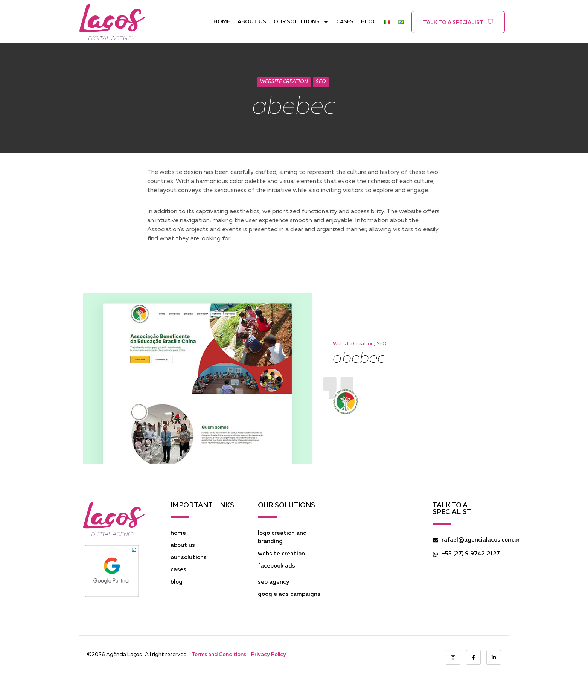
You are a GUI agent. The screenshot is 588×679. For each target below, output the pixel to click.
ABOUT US (252, 21)
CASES (344, 21)
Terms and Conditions (219, 654)
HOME (221, 21)
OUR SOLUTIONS (301, 22)
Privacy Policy (268, 654)
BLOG (369, 21)
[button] (458, 22)
